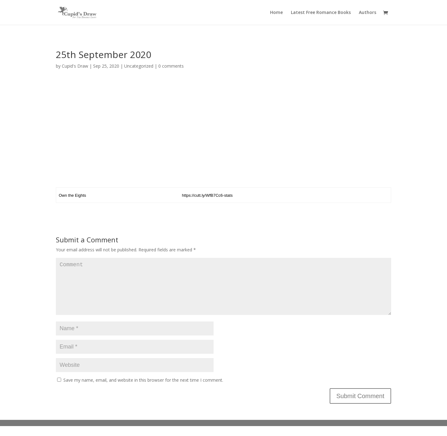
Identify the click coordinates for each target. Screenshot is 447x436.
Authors (367, 12)
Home (276, 12)
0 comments (171, 66)
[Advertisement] (223, 130)
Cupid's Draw (75, 66)
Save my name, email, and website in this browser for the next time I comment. (143, 390)
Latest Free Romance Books (321, 12)
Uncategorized (138, 66)
